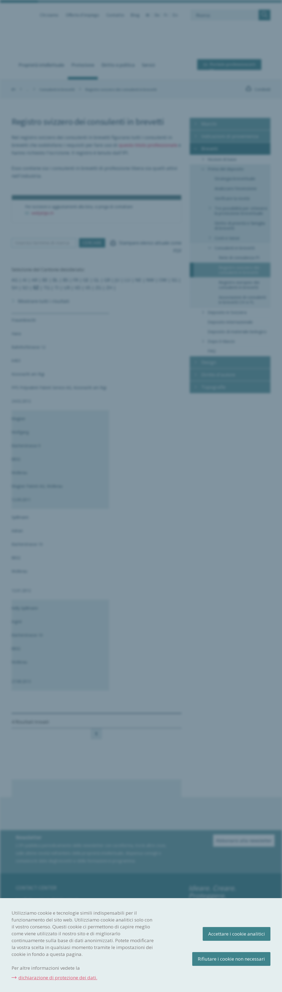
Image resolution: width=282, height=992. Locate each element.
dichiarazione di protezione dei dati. (57, 977)
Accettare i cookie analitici (236, 934)
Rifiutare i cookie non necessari (231, 959)
